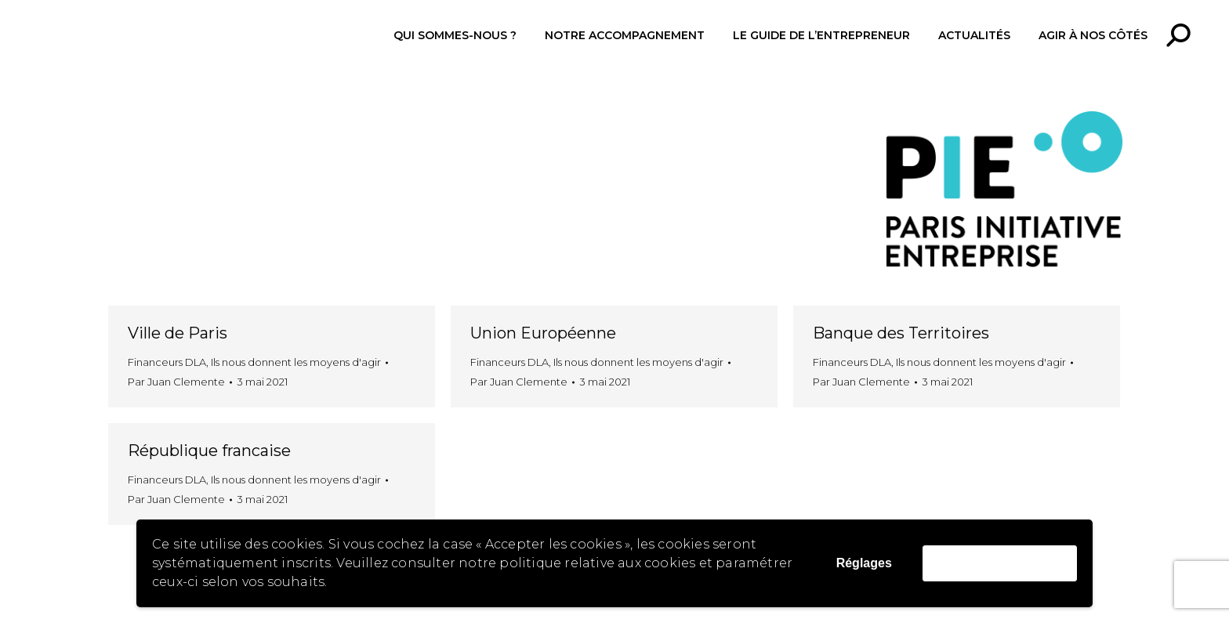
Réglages (864, 563)
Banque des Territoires (901, 333)
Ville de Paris (177, 333)
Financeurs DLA (167, 362)
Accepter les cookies (999, 563)
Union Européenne (543, 333)
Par (176, 381)
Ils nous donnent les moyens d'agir (296, 362)
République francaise (209, 450)
